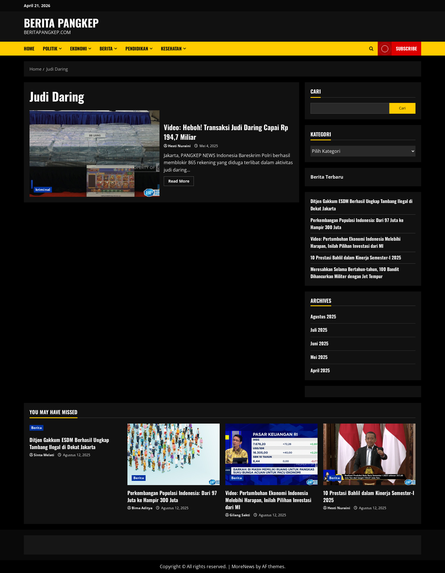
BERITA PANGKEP (61, 23)
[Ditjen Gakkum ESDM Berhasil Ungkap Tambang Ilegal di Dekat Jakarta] (76, 428)
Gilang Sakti (240, 515)
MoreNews (243, 566)
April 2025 (320, 370)
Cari (315, 91)
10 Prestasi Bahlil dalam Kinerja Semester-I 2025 (355, 257)
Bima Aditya (142, 508)
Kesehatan (171, 48)
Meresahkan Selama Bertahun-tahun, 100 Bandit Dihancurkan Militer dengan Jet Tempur (354, 273)
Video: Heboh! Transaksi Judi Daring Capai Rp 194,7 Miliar (94, 153)
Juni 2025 (319, 343)
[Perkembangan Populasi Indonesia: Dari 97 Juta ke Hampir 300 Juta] (173, 454)
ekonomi (78, 48)
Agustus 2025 (323, 316)
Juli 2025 (318, 329)
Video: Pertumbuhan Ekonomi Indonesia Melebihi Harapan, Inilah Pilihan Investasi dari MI (355, 242)
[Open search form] (371, 48)
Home (29, 48)
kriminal (42, 189)
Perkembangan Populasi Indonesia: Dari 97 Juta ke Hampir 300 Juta (172, 496)
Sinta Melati (44, 455)
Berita (106, 48)
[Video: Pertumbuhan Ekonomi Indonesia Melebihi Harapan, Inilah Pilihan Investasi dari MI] (271, 454)
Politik (50, 48)
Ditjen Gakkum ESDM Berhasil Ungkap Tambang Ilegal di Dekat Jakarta (69, 443)
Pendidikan (136, 48)
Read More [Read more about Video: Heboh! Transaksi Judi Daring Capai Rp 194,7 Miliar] (181, 182)
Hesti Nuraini (179, 145)
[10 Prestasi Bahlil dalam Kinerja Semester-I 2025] (369, 454)
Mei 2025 (319, 357)
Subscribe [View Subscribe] (397, 49)
